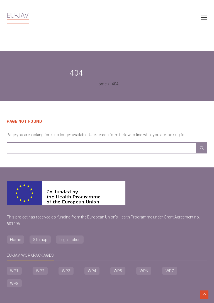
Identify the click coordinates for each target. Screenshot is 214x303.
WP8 (14, 283)
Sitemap (40, 239)
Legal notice (69, 239)
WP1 (14, 271)
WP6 (144, 271)
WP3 (66, 271)
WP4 (92, 271)
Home (101, 84)
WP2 (40, 271)
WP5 (118, 271)
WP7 (170, 271)
